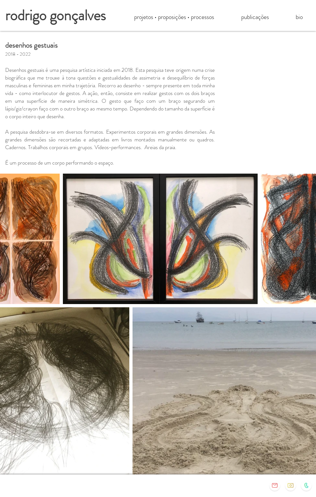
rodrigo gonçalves (55, 15)
